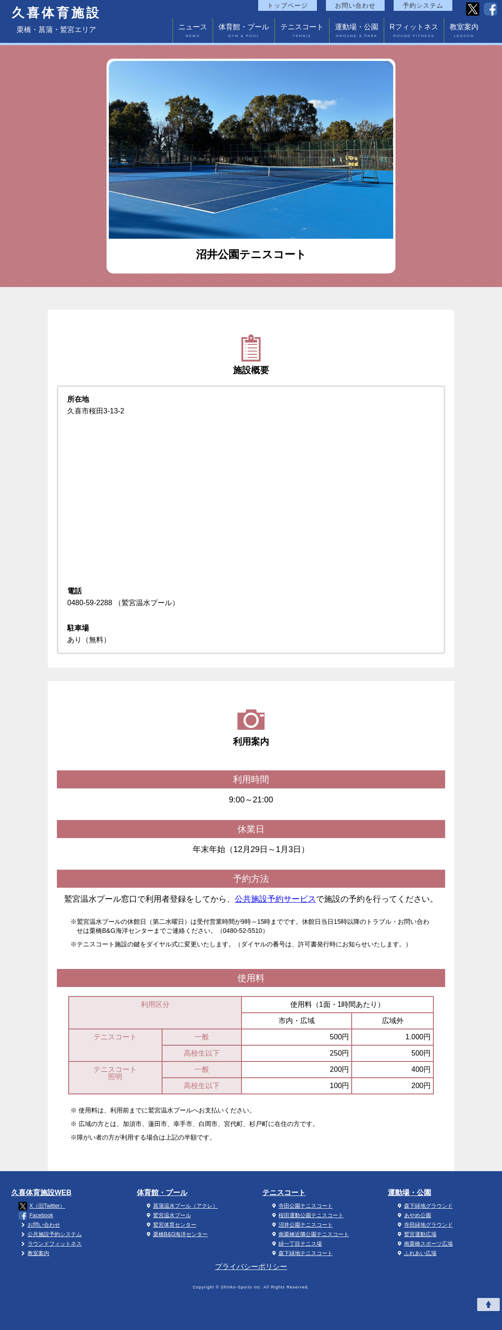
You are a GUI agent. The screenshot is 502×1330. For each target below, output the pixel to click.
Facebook (36, 1215)
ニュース (192, 32)
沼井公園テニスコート (301, 1225)
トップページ (287, 5)
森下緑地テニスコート (301, 1253)
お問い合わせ (355, 5)
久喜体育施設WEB (41, 1192)
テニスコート (302, 32)
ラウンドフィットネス (50, 1244)
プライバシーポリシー (251, 1266)
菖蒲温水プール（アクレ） (181, 1206)
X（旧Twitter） (42, 1206)
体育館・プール (243, 32)
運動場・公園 (356, 32)
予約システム (423, 5)
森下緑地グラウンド (424, 1206)
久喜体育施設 (56, 13)
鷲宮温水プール (167, 1215)
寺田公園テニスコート (301, 1206)
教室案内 (464, 32)
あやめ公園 (413, 1215)
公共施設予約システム (50, 1234)
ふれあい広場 (416, 1253)
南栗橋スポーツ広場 (424, 1244)
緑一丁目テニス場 (296, 1244)
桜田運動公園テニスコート (307, 1215)
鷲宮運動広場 (416, 1234)
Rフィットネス (414, 32)
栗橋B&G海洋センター (176, 1234)
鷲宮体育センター (170, 1225)
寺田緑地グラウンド (424, 1225)
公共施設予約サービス (275, 899)
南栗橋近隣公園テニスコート (309, 1234)
